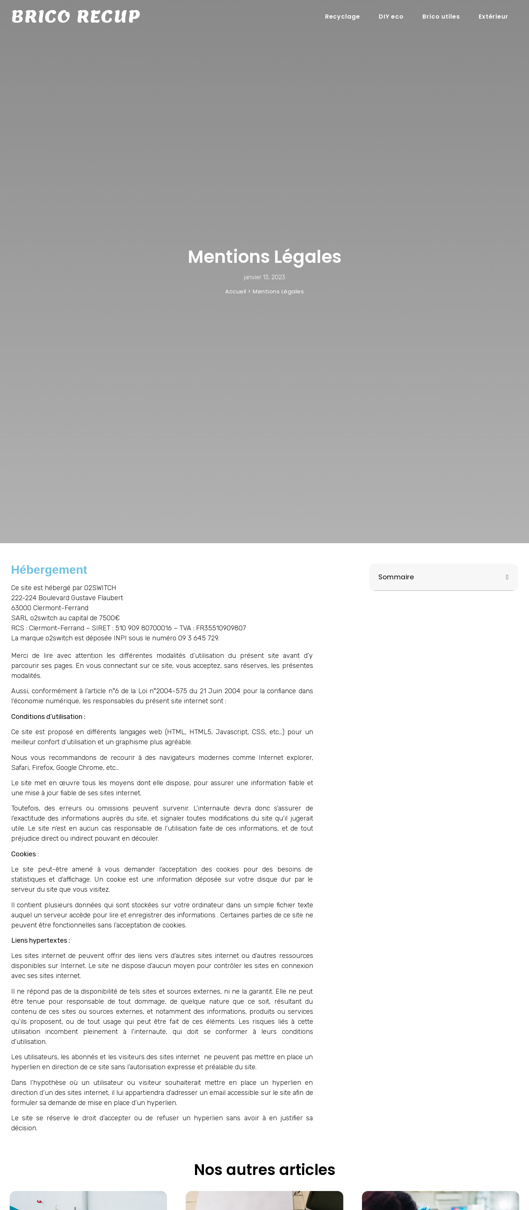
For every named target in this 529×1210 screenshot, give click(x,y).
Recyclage (342, 16)
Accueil (235, 291)
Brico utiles (441, 16)
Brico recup (76, 16)
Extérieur (493, 16)
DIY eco (391, 16)
